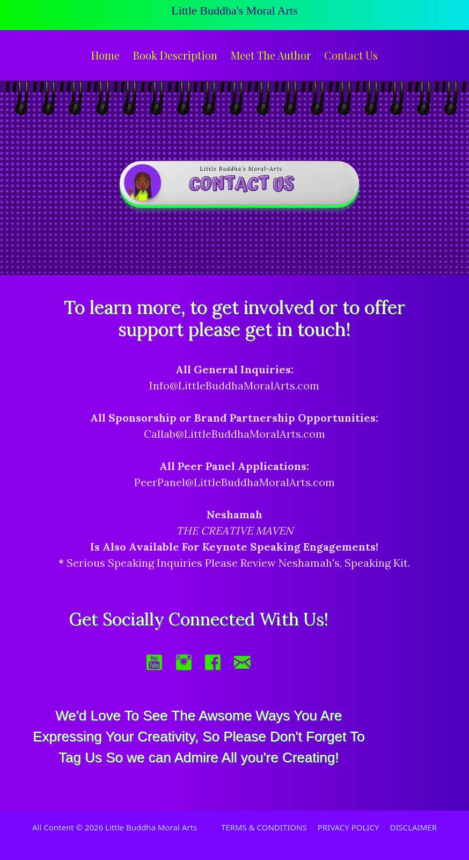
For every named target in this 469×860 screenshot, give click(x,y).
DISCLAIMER (413, 827)
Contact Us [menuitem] (351, 55)
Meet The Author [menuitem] (271, 55)
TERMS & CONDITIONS (264, 827)
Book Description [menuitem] (175, 55)
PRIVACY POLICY (348, 827)
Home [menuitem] (105, 55)
